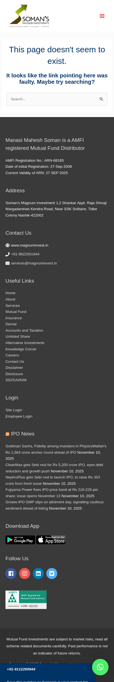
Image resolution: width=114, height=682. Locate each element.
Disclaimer (14, 368)
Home (10, 293)
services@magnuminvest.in (34, 263)
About (10, 299)
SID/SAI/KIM (16, 380)
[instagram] (25, 573)
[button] (100, 667)
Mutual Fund (15, 312)
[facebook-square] (11, 573)
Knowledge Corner (20, 349)
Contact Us (14, 361)
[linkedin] (39, 573)
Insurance (13, 318)
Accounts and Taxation (24, 330)
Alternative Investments (24, 343)
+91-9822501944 (25, 254)
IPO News (22, 434)
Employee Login (18, 416)
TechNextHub (72, 671)
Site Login (13, 410)
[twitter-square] (52, 573)
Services (12, 306)
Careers (12, 355)
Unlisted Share (17, 336)
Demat (10, 324)
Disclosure (14, 374)
